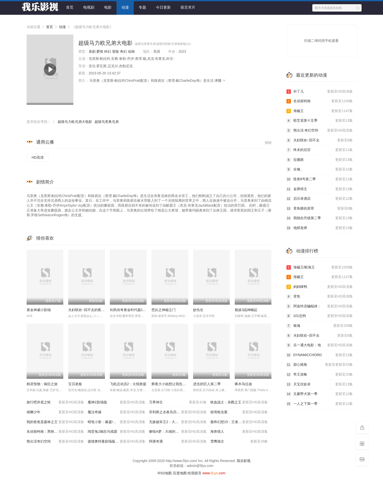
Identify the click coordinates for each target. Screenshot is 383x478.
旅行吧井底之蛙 (55, 402)
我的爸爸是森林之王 (55, 422)
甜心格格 (319, 364)
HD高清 (38, 157)
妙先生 (198, 310)
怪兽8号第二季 (319, 179)
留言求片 (188, 7)
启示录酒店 (319, 198)
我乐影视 (243, 461)
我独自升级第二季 (319, 218)
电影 (108, 7)
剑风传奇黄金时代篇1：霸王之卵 (135, 310)
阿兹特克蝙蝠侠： (319, 306)
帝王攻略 (319, 374)
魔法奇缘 (116, 412)
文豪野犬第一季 (319, 394)
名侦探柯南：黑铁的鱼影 (55, 431)
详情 (220, 80)
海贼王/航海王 (319, 267)
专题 (142, 7)
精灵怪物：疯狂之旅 (42, 384)
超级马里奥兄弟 (107, 122)
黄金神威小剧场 (39, 310)
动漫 (125, 7)
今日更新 (163, 7)
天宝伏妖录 (319, 384)
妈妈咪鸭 (319, 286)
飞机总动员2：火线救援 (128, 384)
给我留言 (194, 473)
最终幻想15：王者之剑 (239, 422)
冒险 (115, 51)
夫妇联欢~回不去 (319, 140)
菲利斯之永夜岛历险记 (178, 412)
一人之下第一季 (319, 403)
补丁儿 (319, 91)
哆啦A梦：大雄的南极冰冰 (178, 431)
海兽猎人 (239, 431)
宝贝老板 (75, 384)
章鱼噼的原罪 (319, 208)
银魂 (319, 325)
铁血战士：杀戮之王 (239, 402)
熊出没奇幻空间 (55, 441)
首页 (69, 7)
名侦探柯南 (319, 101)
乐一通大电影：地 (319, 345)
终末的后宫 (319, 150)
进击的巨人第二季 (207, 384)
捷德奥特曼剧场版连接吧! (116, 441)
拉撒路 (319, 159)
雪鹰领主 (239, 441)
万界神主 (178, 402)
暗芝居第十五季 (319, 120)
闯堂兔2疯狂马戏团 (116, 431)
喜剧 (92, 51)
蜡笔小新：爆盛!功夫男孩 (116, 422)
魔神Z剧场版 (116, 402)
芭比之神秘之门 (163, 310)
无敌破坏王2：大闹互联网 (178, 422)
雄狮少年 (55, 412)
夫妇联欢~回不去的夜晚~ (87, 310)
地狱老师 (319, 228)
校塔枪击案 (239, 412)
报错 (268, 143)
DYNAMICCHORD (319, 355)
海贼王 (319, 111)
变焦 (319, 296)
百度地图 (180, 473)
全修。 (319, 169)
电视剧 (88, 7)
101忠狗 (319, 315)
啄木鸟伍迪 (243, 384)
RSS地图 (165, 473)
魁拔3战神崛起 (246, 310)
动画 (131, 51)
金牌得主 (319, 189)
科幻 (107, 51)
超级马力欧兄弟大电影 (75, 122)
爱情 (99, 51)
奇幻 (123, 51)
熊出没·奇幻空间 (319, 130)
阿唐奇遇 (178, 441)
